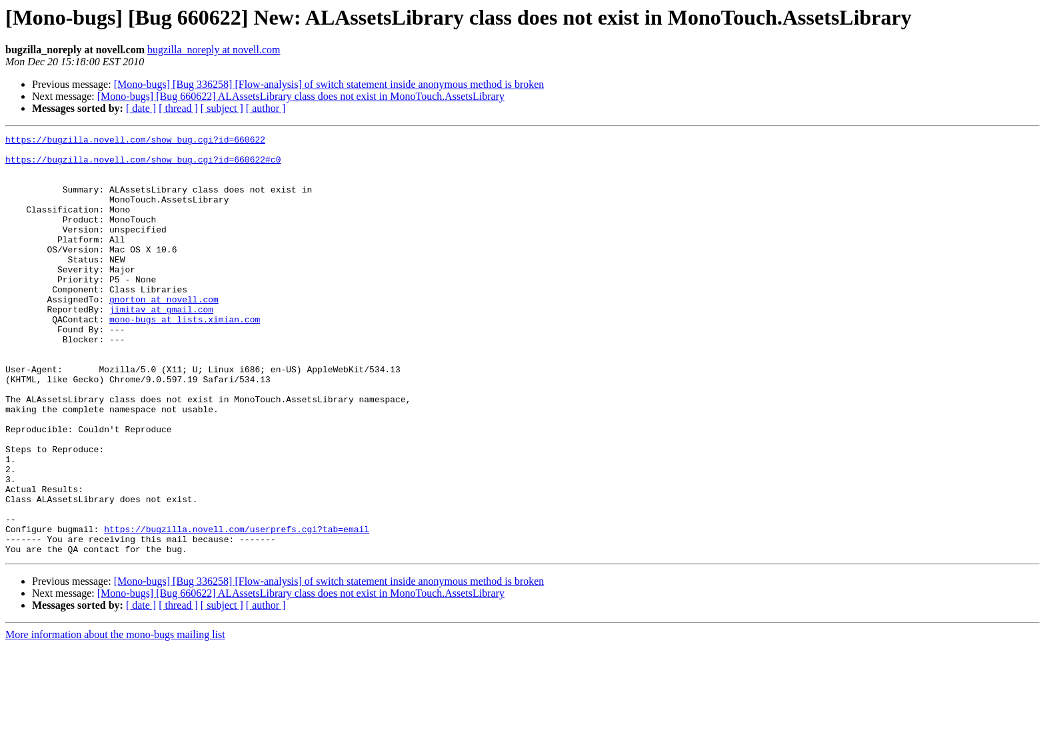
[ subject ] (222, 108)
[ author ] (266, 108)
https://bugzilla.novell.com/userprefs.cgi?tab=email (236, 609)
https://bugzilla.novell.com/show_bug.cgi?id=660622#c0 (143, 165)
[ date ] (141, 108)
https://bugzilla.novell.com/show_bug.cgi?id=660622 (135, 141)
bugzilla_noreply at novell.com (214, 49)
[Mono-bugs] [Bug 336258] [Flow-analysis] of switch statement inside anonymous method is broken (329, 84)
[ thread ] (178, 108)
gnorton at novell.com (164, 333)
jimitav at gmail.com (161, 345)
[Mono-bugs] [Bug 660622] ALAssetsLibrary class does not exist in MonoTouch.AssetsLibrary (301, 96)
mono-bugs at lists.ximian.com (184, 357)
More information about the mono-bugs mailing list (115, 718)
